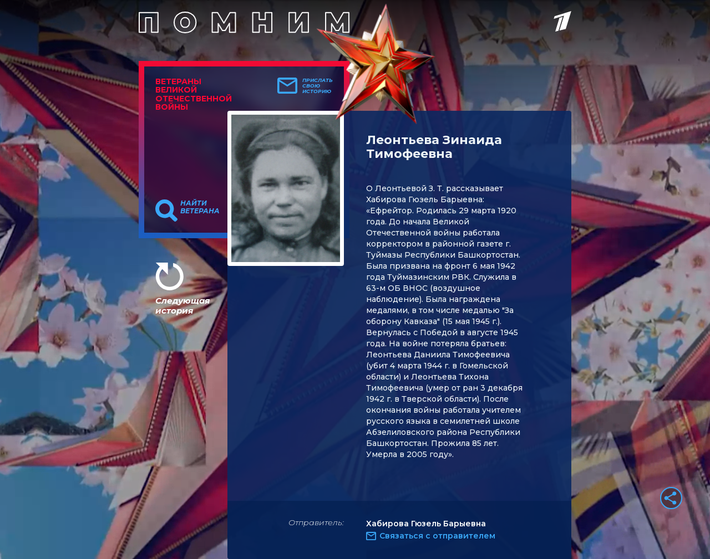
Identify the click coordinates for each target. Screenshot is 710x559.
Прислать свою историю (317, 86)
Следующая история (182, 305)
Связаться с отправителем (437, 536)
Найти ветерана (200, 207)
